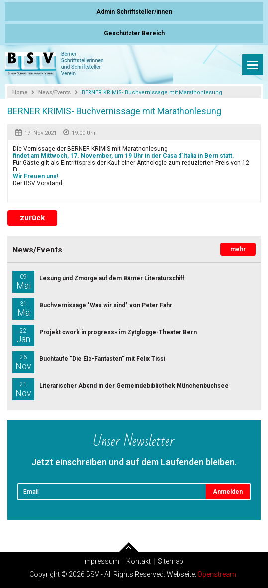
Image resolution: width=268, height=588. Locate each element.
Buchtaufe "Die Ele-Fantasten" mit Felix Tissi (88, 362)
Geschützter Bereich (134, 33)
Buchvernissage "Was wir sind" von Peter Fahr (92, 309)
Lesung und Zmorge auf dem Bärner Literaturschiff (98, 282)
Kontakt (138, 561)
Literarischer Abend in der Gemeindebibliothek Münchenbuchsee (120, 389)
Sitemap (170, 561)
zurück (32, 217)
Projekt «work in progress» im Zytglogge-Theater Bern (104, 335)
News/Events (54, 92)
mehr (238, 249)
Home (19, 92)
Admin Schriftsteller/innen (134, 11)
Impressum (101, 561)
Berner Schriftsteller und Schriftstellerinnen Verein (54, 64)
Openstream (216, 574)
